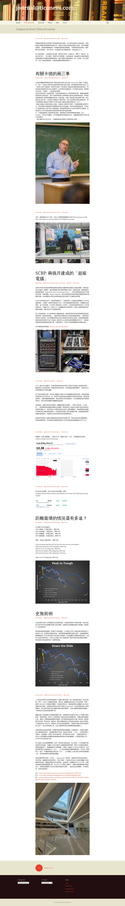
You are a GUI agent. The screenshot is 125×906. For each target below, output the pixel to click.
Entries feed (68, 886)
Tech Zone (41, 23)
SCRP (69, 283)
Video (57, 23)
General (18, 23)
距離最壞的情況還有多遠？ (61, 518)
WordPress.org (69, 891)
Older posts (44, 868)
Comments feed (69, 889)
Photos (50, 23)
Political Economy (29, 23)
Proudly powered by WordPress (62, 902)
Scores (65, 23)
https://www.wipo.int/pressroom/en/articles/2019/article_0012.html (60, 773)
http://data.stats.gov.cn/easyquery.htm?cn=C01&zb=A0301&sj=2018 (60, 775)
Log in (66, 883)
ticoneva (65, 38)
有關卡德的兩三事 (52, 73)
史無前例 (44, 613)
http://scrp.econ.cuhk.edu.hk (59, 326)
